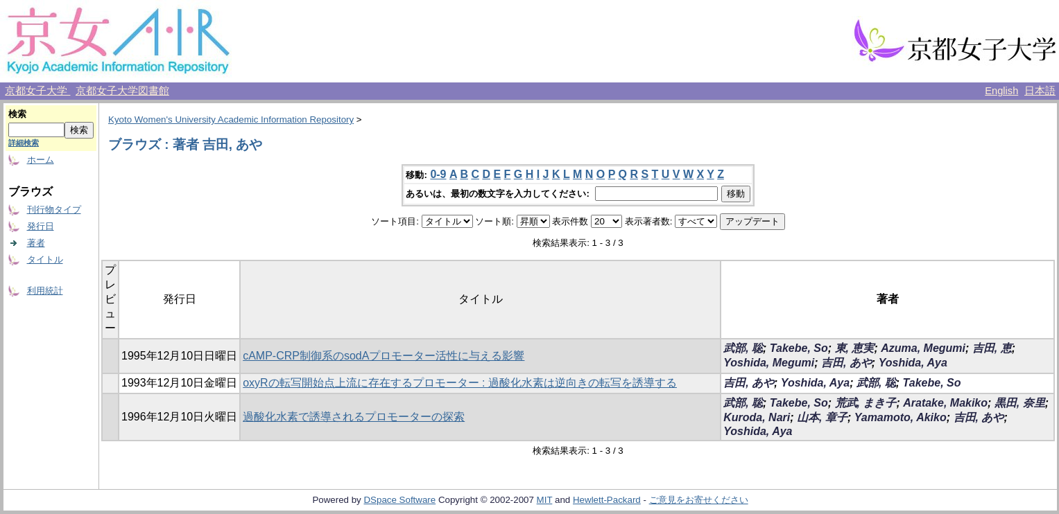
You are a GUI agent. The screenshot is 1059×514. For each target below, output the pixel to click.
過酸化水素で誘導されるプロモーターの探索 (354, 417)
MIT (545, 500)
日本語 (1040, 90)
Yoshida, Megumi (768, 363)
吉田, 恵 (992, 348)
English (1001, 90)
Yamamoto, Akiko (900, 417)
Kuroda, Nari (756, 417)
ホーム (40, 159)
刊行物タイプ (54, 209)
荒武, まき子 (866, 403)
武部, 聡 (743, 348)
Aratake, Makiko (945, 403)
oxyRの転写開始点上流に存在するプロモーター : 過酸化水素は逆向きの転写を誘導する (460, 383)
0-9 (438, 174)
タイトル (45, 259)
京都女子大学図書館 (122, 90)
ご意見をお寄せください (698, 500)
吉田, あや (846, 363)
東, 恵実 (855, 348)
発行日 (40, 226)
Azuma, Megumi (923, 348)
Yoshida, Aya (913, 363)
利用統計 (45, 290)
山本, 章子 (822, 417)
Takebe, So (799, 348)
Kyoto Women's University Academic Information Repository (231, 119)
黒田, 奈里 (1020, 403)
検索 (17, 114)
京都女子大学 (37, 90)
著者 (36, 243)
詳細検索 (23, 143)
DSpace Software (399, 500)
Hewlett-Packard (607, 500)
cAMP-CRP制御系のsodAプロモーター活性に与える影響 (383, 356)
